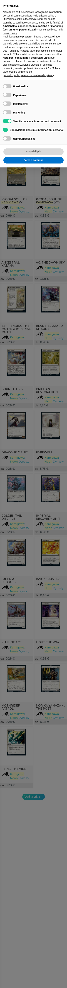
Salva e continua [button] (33, 160)
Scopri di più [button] (33, 151)
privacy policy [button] (46, 15)
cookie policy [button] (10, 33)
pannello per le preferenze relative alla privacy (28, 75)
